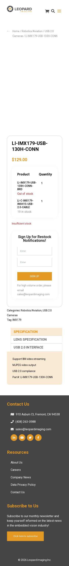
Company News (21, 477)
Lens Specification (30, 339)
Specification (26, 332)
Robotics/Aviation (32, 31)
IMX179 (17, 319)
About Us (16, 462)
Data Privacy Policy (23, 484)
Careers (16, 470)
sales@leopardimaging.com (33, 294)
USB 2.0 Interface (28, 347)
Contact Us (18, 492)
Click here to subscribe (25, 536)
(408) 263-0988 (25, 421)
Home (16, 31)
